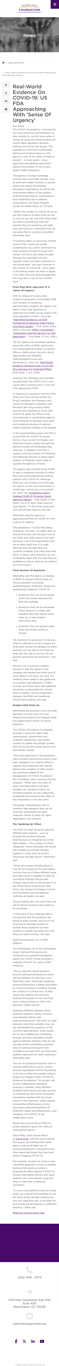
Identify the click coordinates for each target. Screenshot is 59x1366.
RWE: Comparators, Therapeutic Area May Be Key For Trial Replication (34, 333)
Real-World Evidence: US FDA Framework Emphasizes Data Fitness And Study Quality (33, 323)
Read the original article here (29, 1212)
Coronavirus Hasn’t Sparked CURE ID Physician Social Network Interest (32, 496)
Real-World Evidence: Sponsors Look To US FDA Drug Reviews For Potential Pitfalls (33, 366)
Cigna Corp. (22, 1138)
